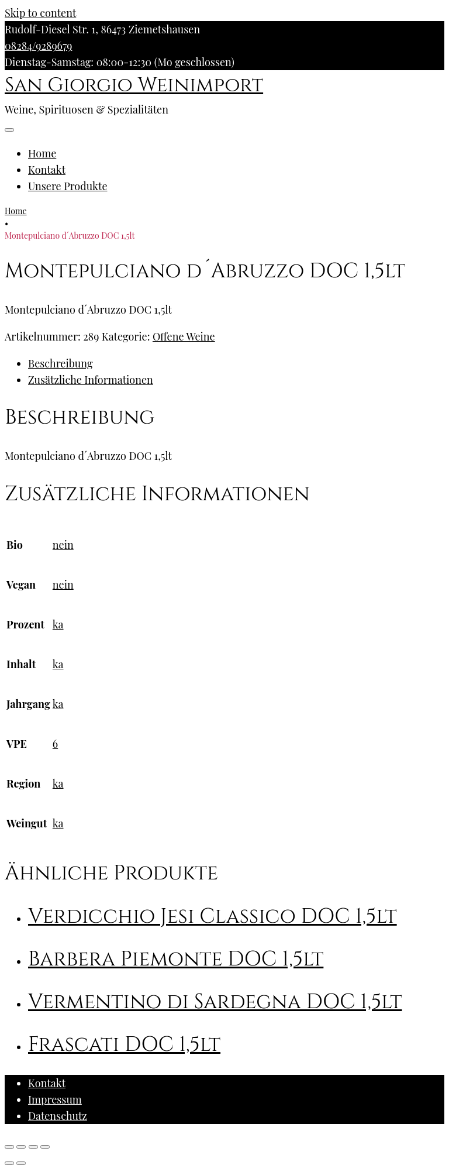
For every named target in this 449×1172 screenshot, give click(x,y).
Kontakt (46, 170)
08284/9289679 (38, 46)
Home (42, 153)
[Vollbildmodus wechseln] (33, 1147)
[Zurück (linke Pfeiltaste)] (9, 1163)
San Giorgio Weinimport (134, 85)
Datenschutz (57, 1116)
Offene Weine (184, 336)
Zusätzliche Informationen (90, 380)
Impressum (55, 1099)
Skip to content (40, 13)
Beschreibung (60, 363)
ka (58, 624)
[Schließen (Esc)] (9, 1147)
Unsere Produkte (68, 186)
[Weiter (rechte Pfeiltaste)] (21, 1163)
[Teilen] (21, 1147)
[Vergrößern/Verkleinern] (45, 1147)
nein (63, 545)
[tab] (236, 363)
